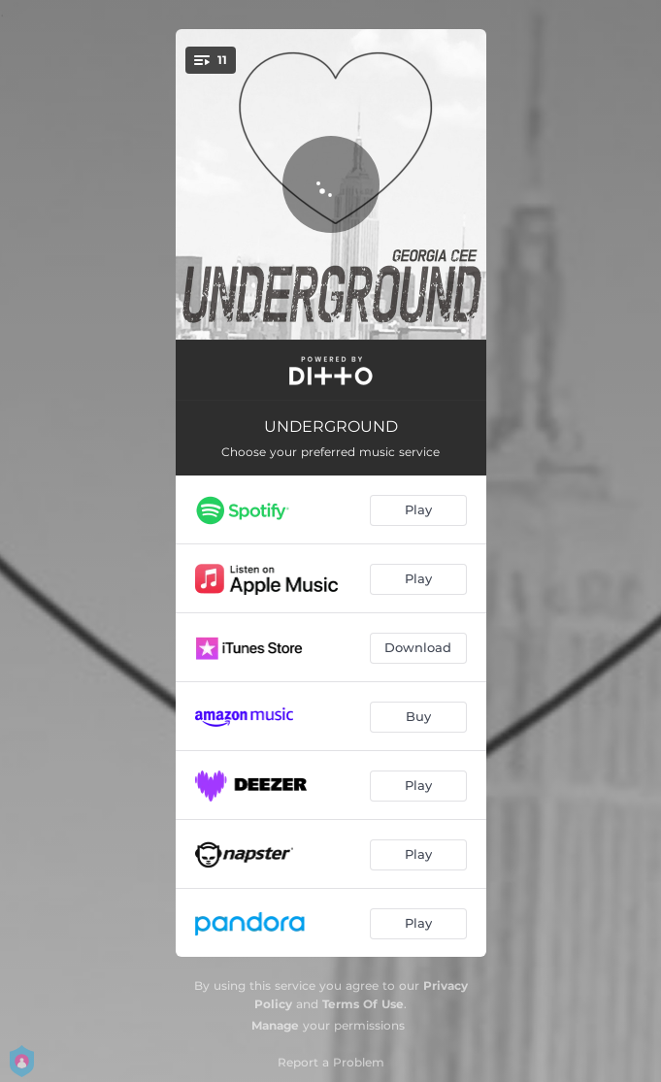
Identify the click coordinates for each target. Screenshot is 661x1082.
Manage (275, 1025)
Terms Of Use (363, 1004)
